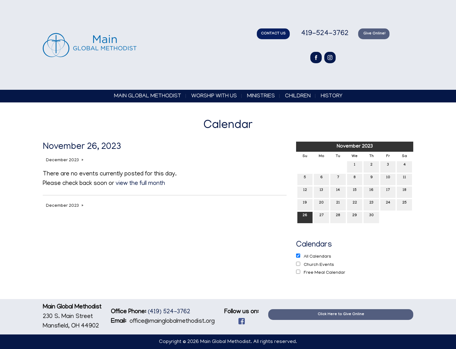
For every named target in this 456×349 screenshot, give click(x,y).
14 (338, 191)
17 (388, 191)
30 (371, 216)
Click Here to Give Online (341, 314)
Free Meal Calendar (320, 272)
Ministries (261, 96)
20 (321, 204)
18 (404, 191)
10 (388, 178)
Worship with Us (214, 96)
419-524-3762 (324, 34)
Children (298, 96)
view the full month (140, 184)
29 (354, 216)
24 (388, 204)
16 (371, 191)
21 (338, 204)
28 (338, 216)
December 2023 (62, 160)
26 (304, 216)
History (331, 96)
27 (321, 216)
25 (404, 204)
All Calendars (313, 256)
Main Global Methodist (147, 96)
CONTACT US (273, 34)
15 (355, 191)
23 (371, 204)
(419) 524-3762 (169, 312)
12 (305, 191)
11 (404, 178)
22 (354, 204)
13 (321, 191)
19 (305, 204)
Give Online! (373, 34)
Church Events (315, 264)
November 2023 (355, 147)
